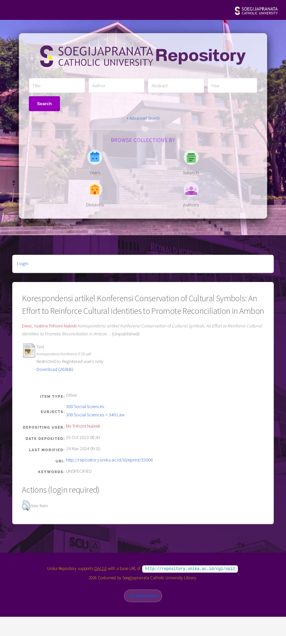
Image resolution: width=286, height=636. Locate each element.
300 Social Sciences (85, 406)
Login (23, 263)
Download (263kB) (54, 369)
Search (44, 103)
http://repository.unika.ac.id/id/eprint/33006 (109, 460)
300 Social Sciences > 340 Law (95, 415)
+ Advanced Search (143, 118)
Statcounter (146, 595)
